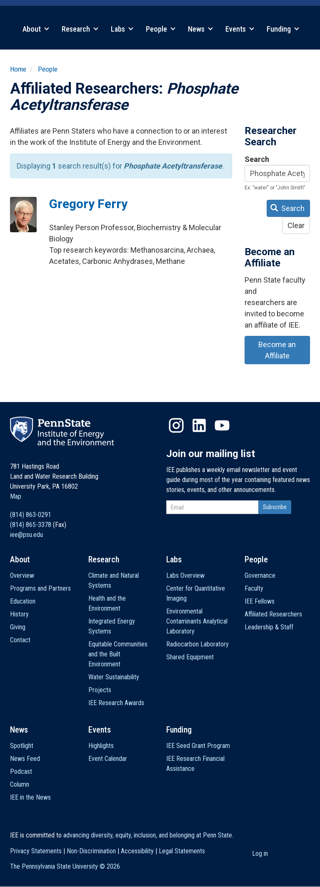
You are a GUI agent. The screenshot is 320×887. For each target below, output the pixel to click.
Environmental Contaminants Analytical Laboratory (197, 621)
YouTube (222, 425)
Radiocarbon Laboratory (197, 644)
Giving (17, 627)
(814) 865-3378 (30, 525)
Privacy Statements (36, 851)
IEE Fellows (260, 601)
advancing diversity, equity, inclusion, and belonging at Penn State (147, 835)
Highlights (101, 746)
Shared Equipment (190, 657)
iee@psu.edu (26, 535)
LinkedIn (199, 425)
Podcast (21, 771)
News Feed (25, 759)
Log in (260, 853)
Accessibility (137, 851)
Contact (20, 640)
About (35, 29)
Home (18, 69)
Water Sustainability (113, 677)
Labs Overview (185, 575)
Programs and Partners (40, 588)
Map (15, 496)
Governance (260, 575)
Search (257, 159)
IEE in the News (30, 797)
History (19, 614)
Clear (296, 225)
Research (80, 29)
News (200, 29)
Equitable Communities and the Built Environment (118, 654)
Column (19, 784)
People (160, 29)
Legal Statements (182, 851)
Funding (283, 29)
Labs (122, 29)
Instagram (176, 425)
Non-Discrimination (91, 851)
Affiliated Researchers (273, 614)
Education (22, 601)
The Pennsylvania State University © (65, 866)
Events (239, 29)
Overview (22, 575)
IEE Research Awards (116, 703)
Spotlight (21, 746)
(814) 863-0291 (30, 515)
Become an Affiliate (277, 350)
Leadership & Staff (269, 627)
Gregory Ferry (88, 203)
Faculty (254, 588)
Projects (99, 690)
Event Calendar (107, 759)
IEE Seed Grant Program (198, 746)
